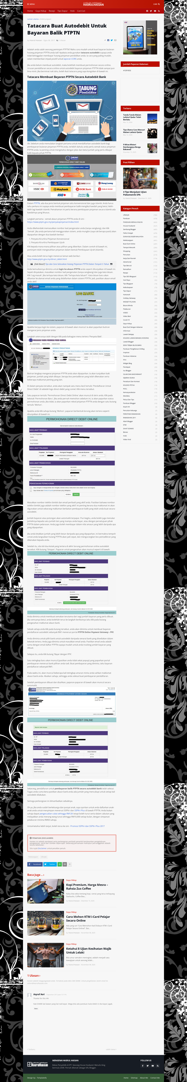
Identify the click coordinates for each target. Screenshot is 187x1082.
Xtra (140, 360)
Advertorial (140, 262)
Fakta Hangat (140, 233)
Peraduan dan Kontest (140, 381)
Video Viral (140, 439)
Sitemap (134, 1078)
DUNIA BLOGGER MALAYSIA (140, 236)
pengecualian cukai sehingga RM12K (56, 813)
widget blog (140, 363)
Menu (32, 4)
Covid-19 (140, 320)
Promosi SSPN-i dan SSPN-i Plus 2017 (87, 826)
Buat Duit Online (140, 244)
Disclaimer (42, 848)
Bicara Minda (140, 305)
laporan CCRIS (70, 59)
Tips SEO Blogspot (140, 276)
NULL (140, 389)
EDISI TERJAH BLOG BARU (140, 345)
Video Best (140, 316)
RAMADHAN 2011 (140, 418)
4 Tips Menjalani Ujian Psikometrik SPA (135, 193)
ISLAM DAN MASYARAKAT (140, 374)
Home (30, 11)
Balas (36, 1008)
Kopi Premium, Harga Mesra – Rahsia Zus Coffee (87, 886)
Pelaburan (140, 309)
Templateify (42, 1078)
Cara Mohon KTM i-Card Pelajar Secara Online (88, 918)
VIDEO (140, 313)
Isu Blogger (140, 370)
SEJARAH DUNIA (140, 378)
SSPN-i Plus (79, 810)
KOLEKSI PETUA (140, 385)
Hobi (72, 11)
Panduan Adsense (140, 356)
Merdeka (140, 396)
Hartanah (140, 294)
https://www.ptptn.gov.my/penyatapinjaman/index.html (53, 222)
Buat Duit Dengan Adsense (140, 327)
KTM (140, 425)
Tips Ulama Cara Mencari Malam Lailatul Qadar (134, 131)
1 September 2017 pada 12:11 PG (56, 994)
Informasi (140, 331)
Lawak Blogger (140, 342)
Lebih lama (110, 1049)
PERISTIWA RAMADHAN (140, 414)
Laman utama (33, 19)
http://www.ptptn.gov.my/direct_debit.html (47, 259)
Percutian (140, 255)
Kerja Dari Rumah (140, 258)
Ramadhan (140, 269)
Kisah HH (140, 407)
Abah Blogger (140, 421)
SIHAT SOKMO (140, 428)
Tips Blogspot (140, 284)
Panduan (140, 218)
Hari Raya (140, 280)
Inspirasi (140, 352)
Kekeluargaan (45, 19)
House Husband (140, 226)
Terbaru (31, 1049)
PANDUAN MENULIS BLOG (140, 222)
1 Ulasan (62, 40)
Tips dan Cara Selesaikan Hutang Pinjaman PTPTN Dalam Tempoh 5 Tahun (77, 264)
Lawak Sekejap (140, 334)
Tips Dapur (62, 11)
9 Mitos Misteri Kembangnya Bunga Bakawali (132, 147)
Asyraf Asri (39, 994)
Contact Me (155, 1078)
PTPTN (37, 203)
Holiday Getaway (140, 298)
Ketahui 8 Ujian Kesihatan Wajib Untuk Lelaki (88, 950)
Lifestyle (44, 857)
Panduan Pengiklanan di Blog (140, 349)
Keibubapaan (140, 287)
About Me (144, 1078)
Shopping (140, 251)
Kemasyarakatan (140, 392)
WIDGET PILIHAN (140, 302)
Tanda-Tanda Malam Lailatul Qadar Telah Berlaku (132, 117)
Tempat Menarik (140, 247)
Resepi (52, 11)
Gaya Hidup (40, 11)
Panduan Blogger (140, 403)
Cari (155, 4)
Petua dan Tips (140, 399)
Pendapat (140, 367)
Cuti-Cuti (81, 11)
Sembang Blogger (140, 229)
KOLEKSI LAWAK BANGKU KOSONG (140, 338)
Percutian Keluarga (140, 410)
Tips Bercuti (140, 265)
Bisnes (140, 432)
